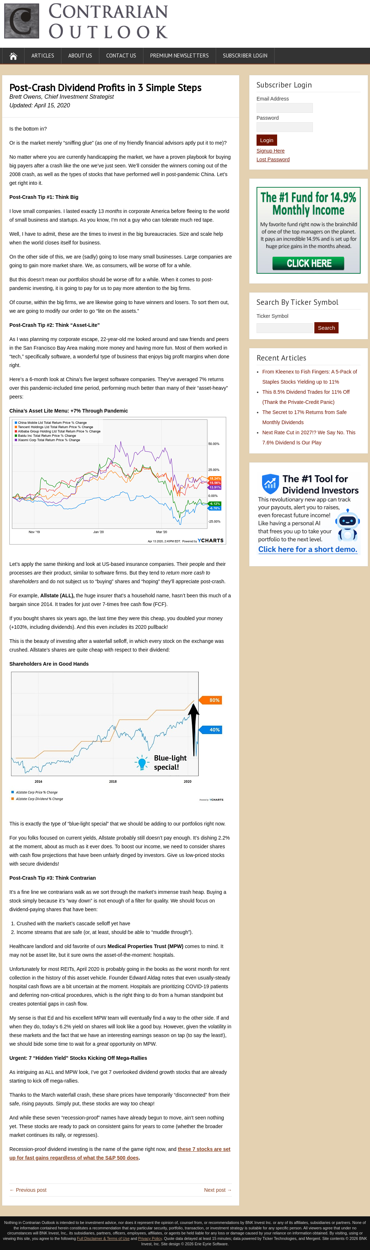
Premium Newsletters (179, 55)
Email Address (273, 99)
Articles (42, 55)
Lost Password (273, 159)
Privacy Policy (150, 1238)
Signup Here (271, 151)
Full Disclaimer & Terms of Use (103, 1238)
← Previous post (28, 1190)
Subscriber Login (245, 55)
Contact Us (121, 55)
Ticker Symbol (272, 316)
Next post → (218, 1190)
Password (268, 118)
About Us (80, 55)
